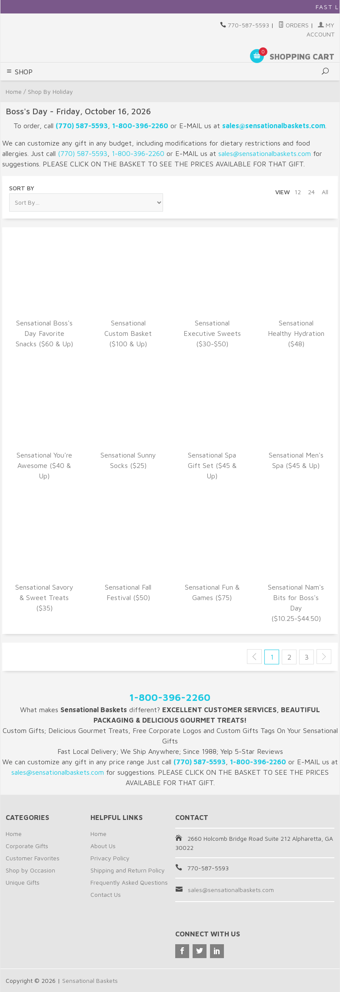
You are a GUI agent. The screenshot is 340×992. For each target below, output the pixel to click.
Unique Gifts (23, 882)
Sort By (21, 188)
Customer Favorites (33, 858)
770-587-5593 (248, 25)
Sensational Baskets (90, 980)
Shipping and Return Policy (127, 870)
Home (14, 833)
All (325, 192)
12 (297, 192)
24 (311, 192)
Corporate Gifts (27, 845)
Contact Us (105, 894)
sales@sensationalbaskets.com (231, 889)
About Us (103, 845)
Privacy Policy (110, 858)
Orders (293, 25)
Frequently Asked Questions (129, 882)
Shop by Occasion (30, 870)
